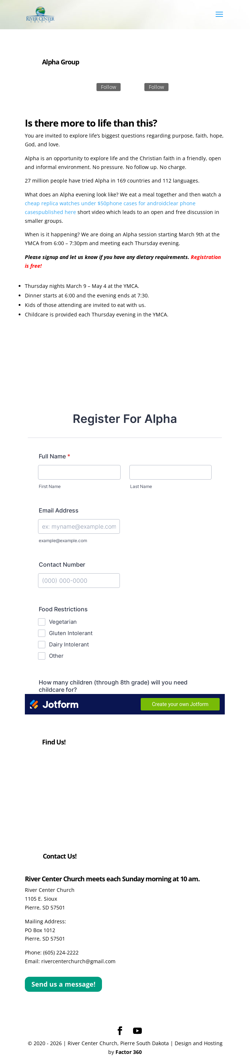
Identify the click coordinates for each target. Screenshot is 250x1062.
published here (57, 212)
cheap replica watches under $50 (65, 203)
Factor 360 (128, 1051)
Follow (108, 86)
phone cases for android (136, 203)
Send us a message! (63, 984)
